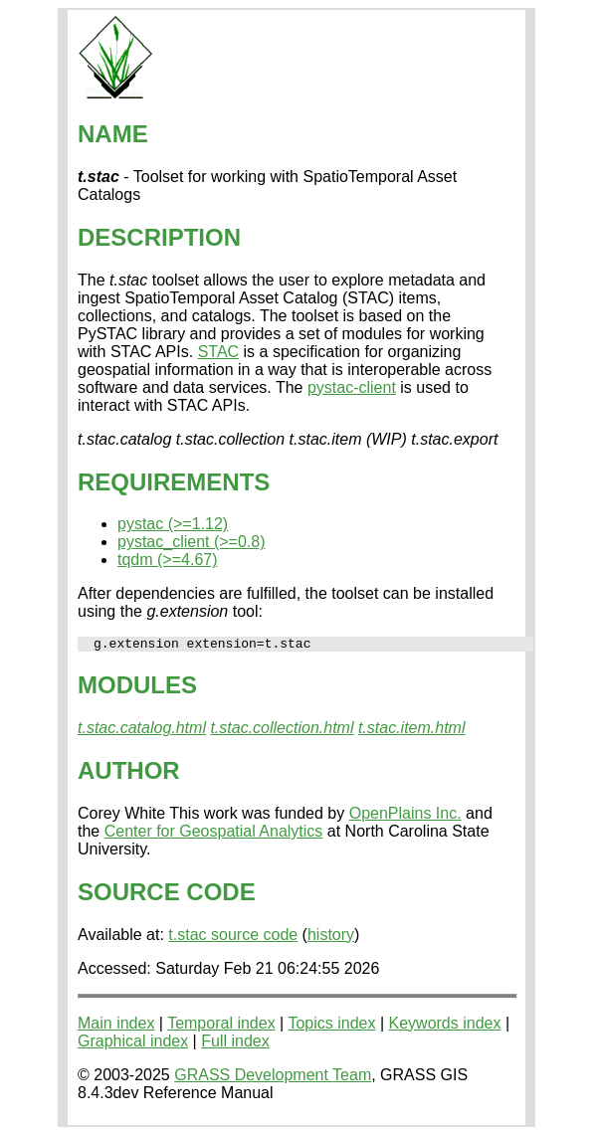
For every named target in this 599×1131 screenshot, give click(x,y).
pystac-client (351, 387)
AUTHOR (129, 773)
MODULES (137, 687)
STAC (218, 351)
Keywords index (445, 1026)
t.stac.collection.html (281, 730)
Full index (235, 1044)
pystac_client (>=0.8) (191, 541)
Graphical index (133, 1044)
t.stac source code (233, 937)
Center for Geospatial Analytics (213, 834)
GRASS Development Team (272, 1077)
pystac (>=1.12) (172, 523)
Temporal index (221, 1026)
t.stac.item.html (412, 730)
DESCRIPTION (159, 237)
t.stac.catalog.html (142, 730)
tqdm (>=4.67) (167, 559)
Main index (116, 1026)
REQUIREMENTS (174, 482)
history (330, 937)
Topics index (331, 1026)
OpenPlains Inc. (405, 816)
